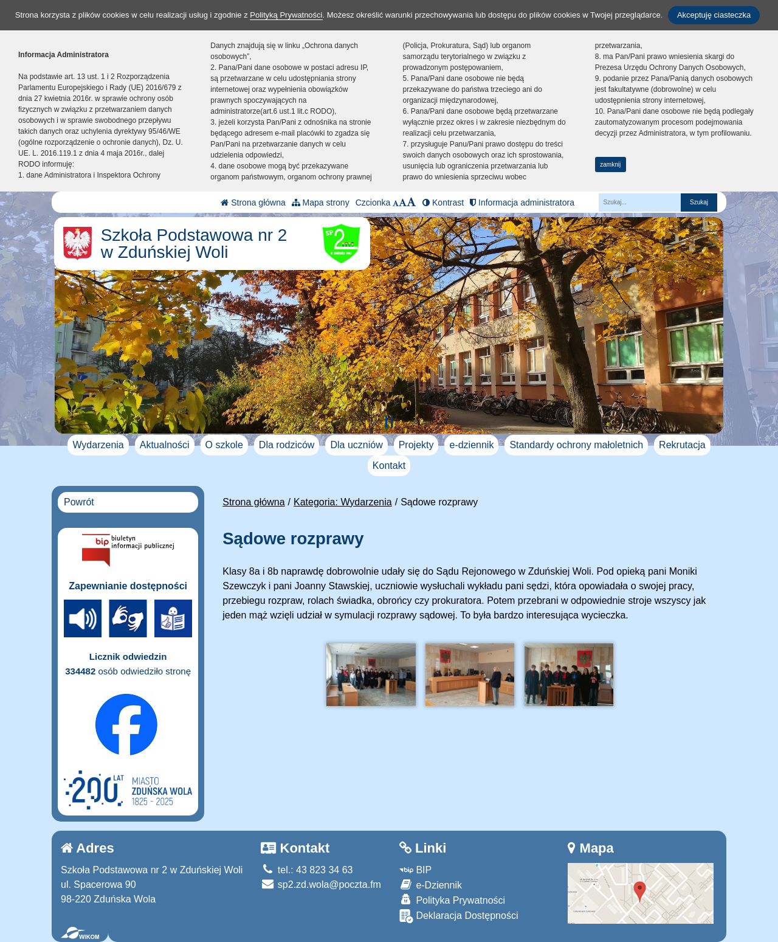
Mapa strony (320, 202)
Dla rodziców (287, 445)
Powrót (79, 502)
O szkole (224, 445)
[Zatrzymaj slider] (389, 421)
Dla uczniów (356, 445)
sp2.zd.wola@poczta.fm (321, 884)
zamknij (610, 164)
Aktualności (165, 445)
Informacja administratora (522, 202)
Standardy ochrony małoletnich (576, 445)
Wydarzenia (97, 445)
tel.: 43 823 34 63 (307, 870)
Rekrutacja (682, 445)
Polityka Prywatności (452, 900)
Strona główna (253, 202)
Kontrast (443, 202)
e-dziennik (471, 445)
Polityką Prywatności (286, 14)
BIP (415, 870)
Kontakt (389, 465)
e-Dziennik (430, 884)
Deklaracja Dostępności (458, 916)
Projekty (416, 445)
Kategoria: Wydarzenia (343, 502)
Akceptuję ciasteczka (714, 14)
